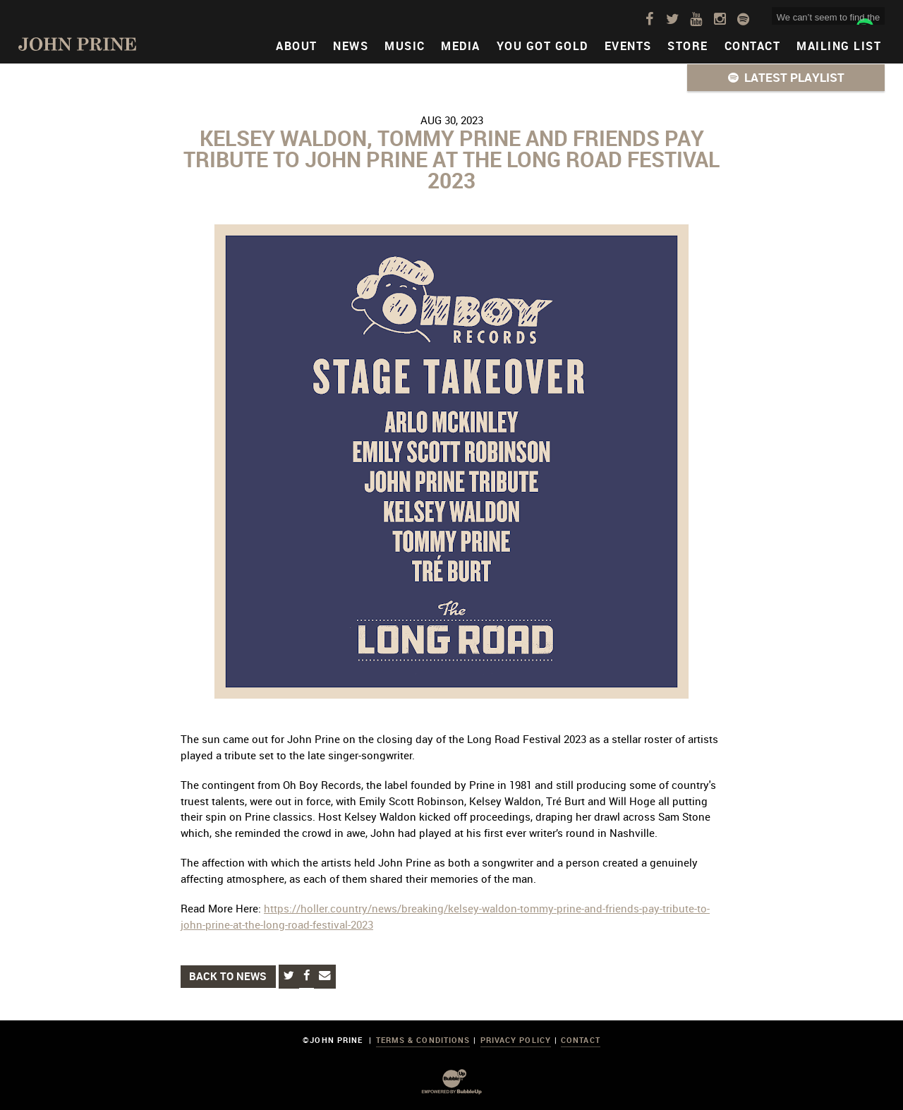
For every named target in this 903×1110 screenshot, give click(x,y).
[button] (786, 77)
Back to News (228, 976)
